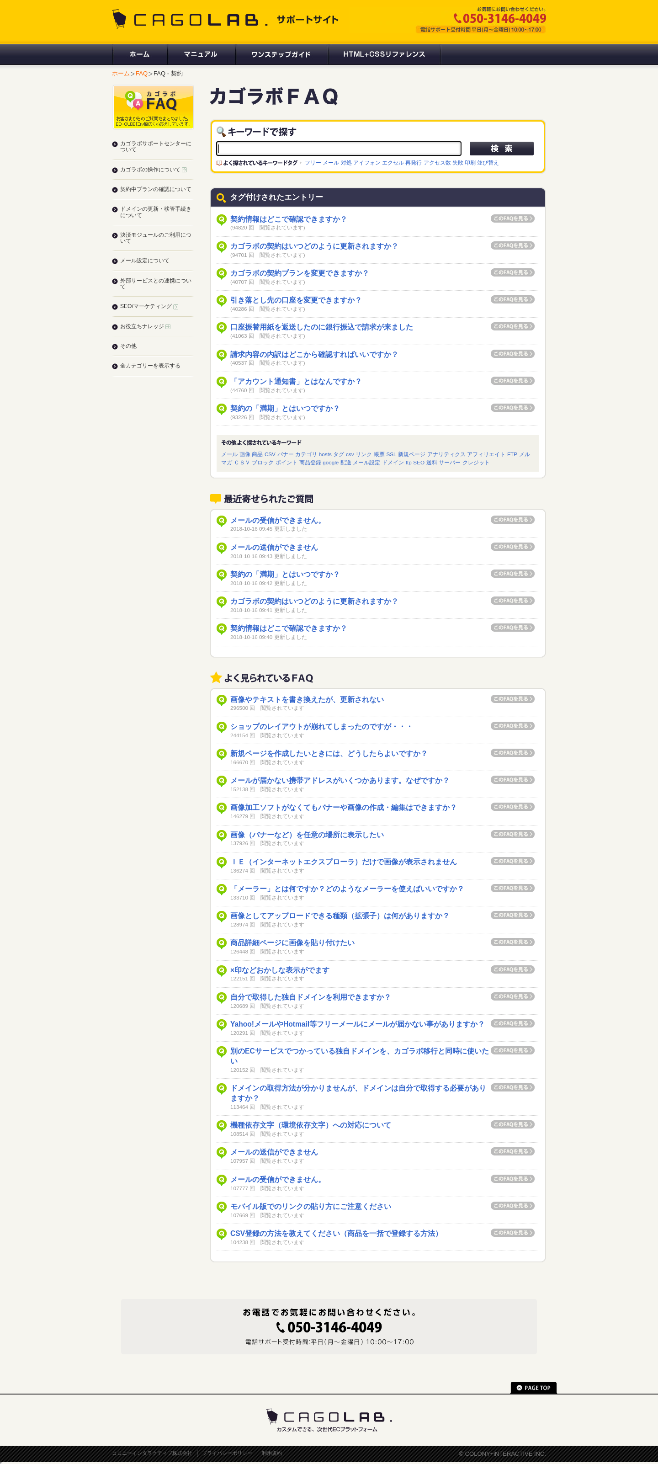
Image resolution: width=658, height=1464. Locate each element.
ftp (409, 462)
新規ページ (411, 454)
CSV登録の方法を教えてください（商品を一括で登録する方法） (336, 1233)
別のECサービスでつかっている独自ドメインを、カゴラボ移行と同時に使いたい (359, 1056)
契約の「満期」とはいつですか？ (285, 408)
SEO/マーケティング (149, 306)
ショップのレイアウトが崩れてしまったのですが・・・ (321, 726)
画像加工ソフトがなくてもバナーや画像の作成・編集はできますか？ (343, 807)
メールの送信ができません (274, 547)
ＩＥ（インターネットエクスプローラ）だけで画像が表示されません (343, 862)
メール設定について (145, 260)
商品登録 (310, 462)
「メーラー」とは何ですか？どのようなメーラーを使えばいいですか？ (347, 889)
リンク (364, 454)
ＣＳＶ (242, 462)
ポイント (286, 462)
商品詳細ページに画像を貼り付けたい (292, 943)
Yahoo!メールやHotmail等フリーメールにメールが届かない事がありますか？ (357, 1024)
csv (350, 454)
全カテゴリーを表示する (150, 365)
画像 (244, 454)
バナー (285, 454)
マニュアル (201, 54)
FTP (512, 454)
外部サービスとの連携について (155, 283)
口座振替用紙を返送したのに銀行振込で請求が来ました (321, 327)
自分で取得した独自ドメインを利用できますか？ (310, 997)
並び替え (488, 162)
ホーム (139, 54)
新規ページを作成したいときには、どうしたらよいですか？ (329, 753)
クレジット (476, 462)
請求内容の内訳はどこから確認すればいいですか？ (314, 354)
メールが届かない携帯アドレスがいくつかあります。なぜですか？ (340, 780)
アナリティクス (446, 454)
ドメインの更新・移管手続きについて (155, 212)
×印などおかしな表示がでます (279, 970)
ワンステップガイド (281, 54)
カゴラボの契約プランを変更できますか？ (299, 273)
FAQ (142, 73)
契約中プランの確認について (155, 189)
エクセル (393, 162)
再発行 (413, 162)
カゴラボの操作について (153, 169)
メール (331, 162)
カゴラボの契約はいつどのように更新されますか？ (314, 246)
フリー (313, 162)
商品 (257, 454)
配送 (345, 462)
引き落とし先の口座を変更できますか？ (296, 300)
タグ (338, 454)
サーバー (450, 462)
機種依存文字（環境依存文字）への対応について (310, 1125)
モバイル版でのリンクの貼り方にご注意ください (310, 1206)
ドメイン (393, 462)
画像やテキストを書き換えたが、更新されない (307, 699)
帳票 (379, 454)
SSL (391, 454)
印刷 (470, 162)
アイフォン (367, 162)
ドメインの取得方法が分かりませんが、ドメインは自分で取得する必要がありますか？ (358, 1093)
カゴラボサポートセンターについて (155, 146)
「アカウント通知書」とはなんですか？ (296, 381)
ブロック (263, 462)
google (331, 462)
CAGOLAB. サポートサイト (226, 19)
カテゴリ (306, 454)
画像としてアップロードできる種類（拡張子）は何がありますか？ (340, 916)
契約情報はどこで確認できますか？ (288, 219)
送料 (431, 462)
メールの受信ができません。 (277, 520)
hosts (325, 454)
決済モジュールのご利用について (155, 238)
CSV (270, 454)
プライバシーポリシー (227, 1453)
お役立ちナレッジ (145, 326)
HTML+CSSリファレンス (384, 54)
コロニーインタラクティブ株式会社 (152, 1453)
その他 (128, 346)
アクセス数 (437, 162)
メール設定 (366, 462)
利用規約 (272, 1453)
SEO (419, 462)
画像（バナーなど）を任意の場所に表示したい (307, 835)
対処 (346, 162)
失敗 (457, 162)
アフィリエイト (486, 454)
